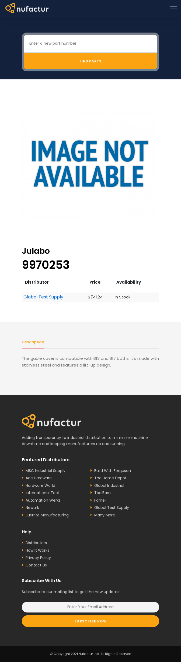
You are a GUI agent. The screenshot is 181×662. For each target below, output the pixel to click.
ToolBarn (102, 492)
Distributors (36, 542)
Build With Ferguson (112, 470)
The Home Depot (110, 478)
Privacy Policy (38, 557)
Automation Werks (43, 500)
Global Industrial (109, 485)
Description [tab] (33, 342)
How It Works (37, 550)
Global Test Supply (43, 297)
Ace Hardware (39, 478)
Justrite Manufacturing (47, 515)
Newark (32, 507)
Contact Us (36, 565)
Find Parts (90, 61)
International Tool (42, 492)
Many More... (105, 515)
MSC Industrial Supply (45, 470)
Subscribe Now (90, 621)
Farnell (100, 500)
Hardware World (40, 485)
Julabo (36, 250)
